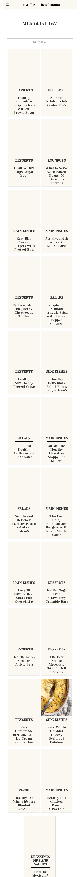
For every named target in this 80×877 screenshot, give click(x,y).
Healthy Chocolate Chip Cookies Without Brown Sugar (24, 105)
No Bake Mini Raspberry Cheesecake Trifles (24, 311)
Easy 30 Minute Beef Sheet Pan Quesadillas (24, 596)
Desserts (24, 90)
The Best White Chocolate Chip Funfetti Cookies (57, 665)
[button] (7, 4)
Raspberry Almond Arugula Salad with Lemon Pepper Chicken (57, 315)
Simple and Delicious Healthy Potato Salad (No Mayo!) (24, 524)
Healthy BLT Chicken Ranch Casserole (57, 804)
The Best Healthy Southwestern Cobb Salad (24, 452)
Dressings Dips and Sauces (40, 861)
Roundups (57, 160)
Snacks (24, 790)
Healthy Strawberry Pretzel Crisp (24, 383)
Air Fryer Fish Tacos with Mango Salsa (56, 242)
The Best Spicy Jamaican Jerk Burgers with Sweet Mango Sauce (57, 526)
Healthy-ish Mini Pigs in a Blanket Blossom (24, 804)
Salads (56, 297)
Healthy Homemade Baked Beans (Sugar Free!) (57, 385)
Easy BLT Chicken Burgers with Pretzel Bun (24, 244)
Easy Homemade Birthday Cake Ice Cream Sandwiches (24, 735)
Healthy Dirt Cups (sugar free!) (24, 172)
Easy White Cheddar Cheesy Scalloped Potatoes (56, 735)
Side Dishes (57, 371)
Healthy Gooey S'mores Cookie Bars (24, 661)
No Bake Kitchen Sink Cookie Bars (57, 102)
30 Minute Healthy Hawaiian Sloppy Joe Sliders (56, 454)
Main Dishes (24, 231)
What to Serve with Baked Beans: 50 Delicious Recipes (56, 176)
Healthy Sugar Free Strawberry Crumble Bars (56, 596)
